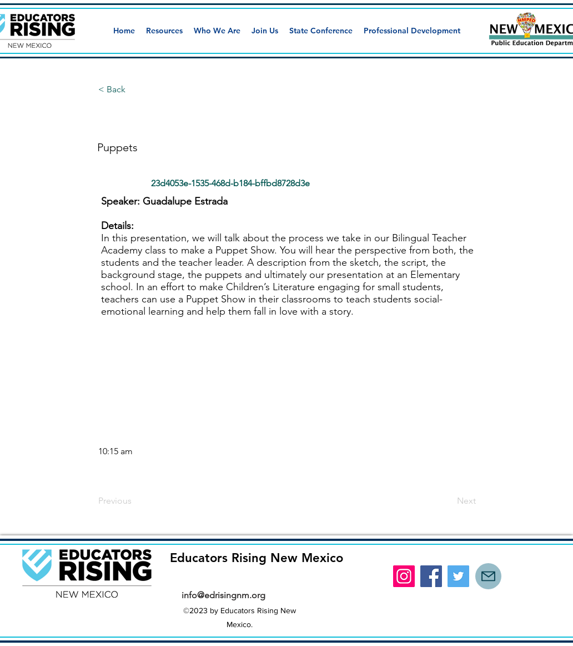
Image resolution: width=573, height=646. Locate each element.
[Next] (448, 501)
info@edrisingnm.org (223, 595)
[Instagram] (404, 576)
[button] (164, 30)
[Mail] (488, 576)
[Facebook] (431, 576)
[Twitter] (458, 576)
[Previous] (135, 501)
